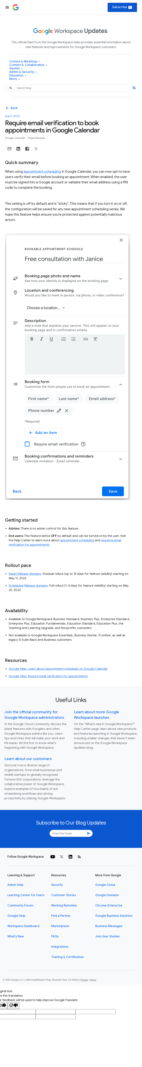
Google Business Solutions (113, 916)
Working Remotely (64, 905)
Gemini (15, 68)
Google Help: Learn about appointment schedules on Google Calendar (58, 669)
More (14, 79)
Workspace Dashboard (23, 926)
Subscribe (122, 7)
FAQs (55, 936)
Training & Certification (67, 957)
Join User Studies (107, 936)
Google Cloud (105, 885)
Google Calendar (15, 138)
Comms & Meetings (24, 61)
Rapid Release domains (25, 574)
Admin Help (15, 885)
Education (17, 75)
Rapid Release (36, 138)
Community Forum (20, 905)
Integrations (59, 947)
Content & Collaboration (28, 65)
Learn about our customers (28, 759)
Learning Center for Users (25, 895)
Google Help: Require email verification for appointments (48, 676)
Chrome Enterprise (108, 905)
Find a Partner (61, 916)
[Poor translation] (13, 1005)
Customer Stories (63, 895)
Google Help (16, 916)
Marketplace (60, 926)
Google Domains (107, 895)
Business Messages (108, 926)
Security (57, 885)
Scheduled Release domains (28, 586)
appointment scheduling (42, 172)
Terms (93, 980)
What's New (15, 936)
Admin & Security (23, 72)
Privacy (84, 980)
